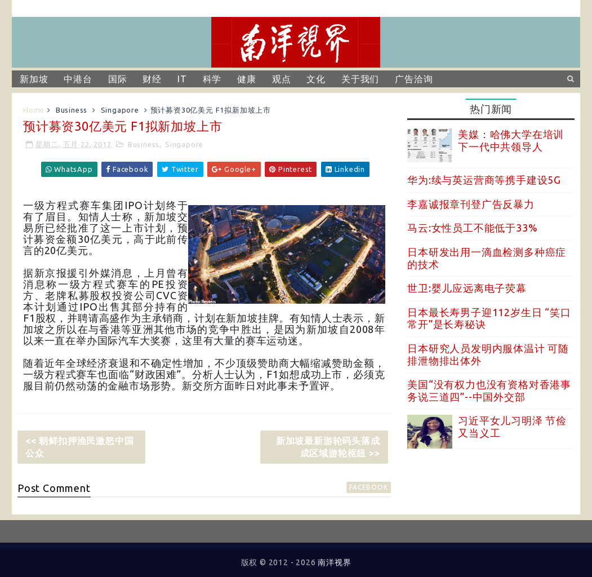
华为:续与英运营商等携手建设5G (484, 179)
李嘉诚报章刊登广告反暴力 (471, 204)
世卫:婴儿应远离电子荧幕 (467, 288)
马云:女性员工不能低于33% (472, 227)
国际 (117, 79)
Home (33, 110)
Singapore (120, 110)
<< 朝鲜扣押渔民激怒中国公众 (79, 447)
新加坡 (34, 79)
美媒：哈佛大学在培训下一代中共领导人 (511, 140)
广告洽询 (414, 79)
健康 (246, 79)
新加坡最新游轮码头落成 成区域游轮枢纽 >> (328, 447)
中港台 (78, 79)
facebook (368, 487)
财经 (152, 79)
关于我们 (360, 79)
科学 (212, 79)
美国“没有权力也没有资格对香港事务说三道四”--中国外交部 (489, 390)
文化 (316, 79)
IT (182, 79)
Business (71, 110)
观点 (281, 79)
